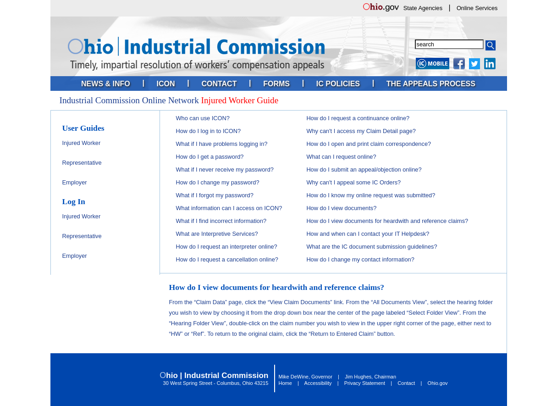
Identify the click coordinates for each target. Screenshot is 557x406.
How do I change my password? (217, 182)
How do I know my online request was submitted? (370, 195)
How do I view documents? (341, 208)
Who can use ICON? (203, 118)
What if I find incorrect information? (221, 220)
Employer (74, 182)
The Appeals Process (430, 84)
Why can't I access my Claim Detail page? (361, 131)
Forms (276, 84)
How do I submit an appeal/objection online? (363, 169)
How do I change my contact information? (360, 259)
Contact (219, 84)
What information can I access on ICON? (229, 208)
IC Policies (338, 84)
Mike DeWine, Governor (305, 376)
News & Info (105, 84)
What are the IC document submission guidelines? (371, 246)
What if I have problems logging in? (222, 143)
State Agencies (422, 8)
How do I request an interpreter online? (226, 246)
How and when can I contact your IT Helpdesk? (367, 233)
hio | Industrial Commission (217, 375)
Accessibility (318, 383)
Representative (82, 162)
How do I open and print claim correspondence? (368, 143)
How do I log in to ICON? (208, 131)
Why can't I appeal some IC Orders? (353, 182)
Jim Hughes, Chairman (370, 376)
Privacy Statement (364, 383)
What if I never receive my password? (225, 169)
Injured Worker (81, 142)
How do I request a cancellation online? (227, 259)
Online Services (477, 8)
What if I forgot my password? (215, 195)
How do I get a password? (210, 156)
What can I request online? (341, 156)
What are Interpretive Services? (217, 233)
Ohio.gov (438, 383)
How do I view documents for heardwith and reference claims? (387, 220)
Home (285, 383)
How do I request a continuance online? (357, 118)
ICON (166, 84)
